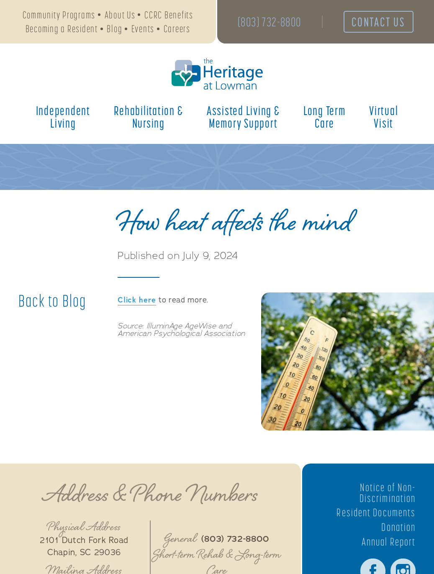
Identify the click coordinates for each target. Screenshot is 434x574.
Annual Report (389, 541)
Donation (398, 527)
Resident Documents (376, 512)
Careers (177, 28)
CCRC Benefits (168, 14)
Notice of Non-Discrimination (388, 493)
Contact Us (378, 22)
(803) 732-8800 (269, 21)
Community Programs (59, 14)
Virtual (383, 116)
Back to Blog (52, 300)
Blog (114, 28)
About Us (120, 14)
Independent (63, 116)
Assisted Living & (243, 116)
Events (143, 28)
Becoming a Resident (62, 28)
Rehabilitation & (148, 116)
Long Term (324, 116)
